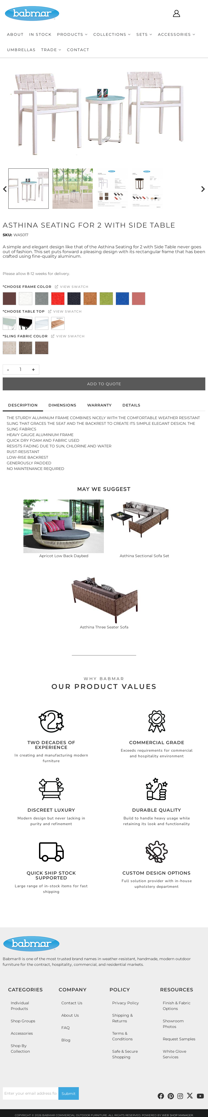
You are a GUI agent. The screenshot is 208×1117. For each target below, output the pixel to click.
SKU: (7, 234)
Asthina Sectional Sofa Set (144, 555)
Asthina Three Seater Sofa (104, 627)
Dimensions (62, 405)
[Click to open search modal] (160, 13)
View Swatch (72, 287)
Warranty (99, 405)
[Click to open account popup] (176, 13)
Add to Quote (104, 383)
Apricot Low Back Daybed (63, 555)
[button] (72, 34)
